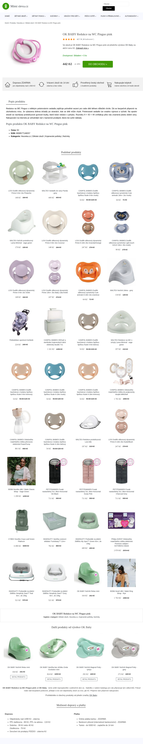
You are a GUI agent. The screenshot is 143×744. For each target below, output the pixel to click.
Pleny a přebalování (110, 16)
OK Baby (129, 45)
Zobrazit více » (82, 48)
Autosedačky (131, 16)
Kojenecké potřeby (86, 617)
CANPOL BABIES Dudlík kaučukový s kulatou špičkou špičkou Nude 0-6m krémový (21, 392)
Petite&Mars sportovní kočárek (21, 340)
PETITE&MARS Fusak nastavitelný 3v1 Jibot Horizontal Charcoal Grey (121, 491)
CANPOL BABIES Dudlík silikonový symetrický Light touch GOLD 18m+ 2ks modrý (121, 243)
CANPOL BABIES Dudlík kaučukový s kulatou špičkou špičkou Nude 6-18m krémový (88, 392)
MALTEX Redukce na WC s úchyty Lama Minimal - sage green (121, 342)
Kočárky (54, 16)
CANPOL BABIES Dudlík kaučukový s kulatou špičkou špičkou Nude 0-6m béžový (88, 342)
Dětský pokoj (38, 16)
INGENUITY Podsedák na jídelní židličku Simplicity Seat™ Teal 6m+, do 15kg (21, 593)
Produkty (13, 23)
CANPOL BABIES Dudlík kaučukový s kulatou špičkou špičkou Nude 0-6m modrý (88, 193)
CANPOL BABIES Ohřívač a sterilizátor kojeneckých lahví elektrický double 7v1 (55, 342)
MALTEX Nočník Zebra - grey (121, 290)
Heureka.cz (20, 23)
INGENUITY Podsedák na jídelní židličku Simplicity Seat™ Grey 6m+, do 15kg (55, 593)
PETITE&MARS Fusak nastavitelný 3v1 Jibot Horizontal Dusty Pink (88, 491)
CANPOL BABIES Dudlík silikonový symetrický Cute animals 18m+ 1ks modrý (121, 193)
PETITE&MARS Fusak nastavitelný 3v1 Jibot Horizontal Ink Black (54, 491)
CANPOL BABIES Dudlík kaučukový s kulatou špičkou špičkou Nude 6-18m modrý (55, 392)
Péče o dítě (90, 16)
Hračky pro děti (71, 16)
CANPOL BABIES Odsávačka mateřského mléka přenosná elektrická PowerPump (21, 442)
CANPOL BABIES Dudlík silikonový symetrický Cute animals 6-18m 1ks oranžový (88, 292)
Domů (7, 16)
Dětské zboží (20, 16)
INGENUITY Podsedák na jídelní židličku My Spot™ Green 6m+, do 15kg (88, 541)
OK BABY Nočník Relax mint (88, 591)
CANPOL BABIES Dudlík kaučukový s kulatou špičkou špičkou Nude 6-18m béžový (55, 442)
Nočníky (97, 617)
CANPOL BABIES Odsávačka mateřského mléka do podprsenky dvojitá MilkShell (121, 392)
